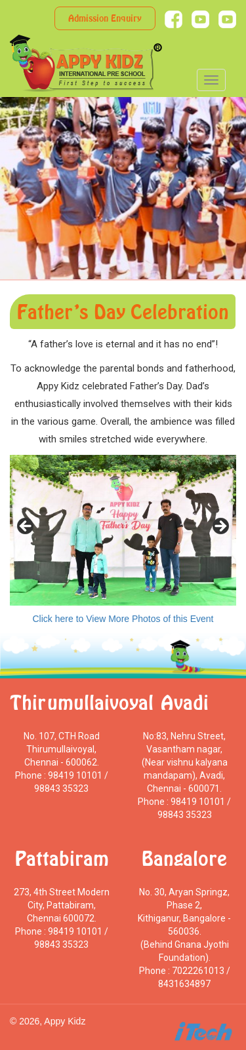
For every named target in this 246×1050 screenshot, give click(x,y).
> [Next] (220, 527)
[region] (123, 530)
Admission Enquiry (105, 18)
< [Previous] (26, 527)
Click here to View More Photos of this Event (123, 618)
